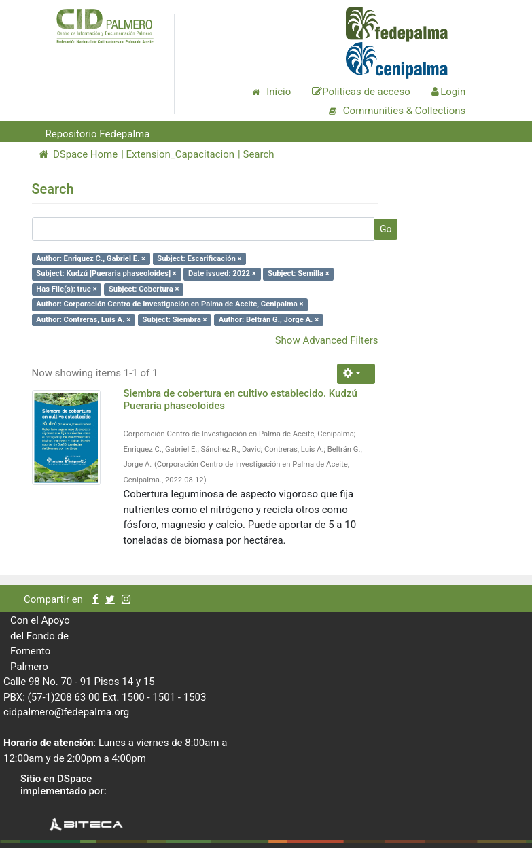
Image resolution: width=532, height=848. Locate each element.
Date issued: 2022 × (222, 273)
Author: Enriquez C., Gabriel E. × (90, 258)
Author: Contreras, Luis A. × (83, 319)
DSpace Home (78, 154)
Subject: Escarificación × (199, 258)
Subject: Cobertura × (144, 289)
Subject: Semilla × (299, 273)
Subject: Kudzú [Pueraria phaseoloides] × (106, 273)
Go (386, 229)
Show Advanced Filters (326, 340)
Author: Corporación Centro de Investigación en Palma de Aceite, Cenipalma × (169, 304)
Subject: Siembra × (174, 319)
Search (258, 154)
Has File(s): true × (66, 289)
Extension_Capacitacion (180, 154)
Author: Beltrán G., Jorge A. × (269, 319)
